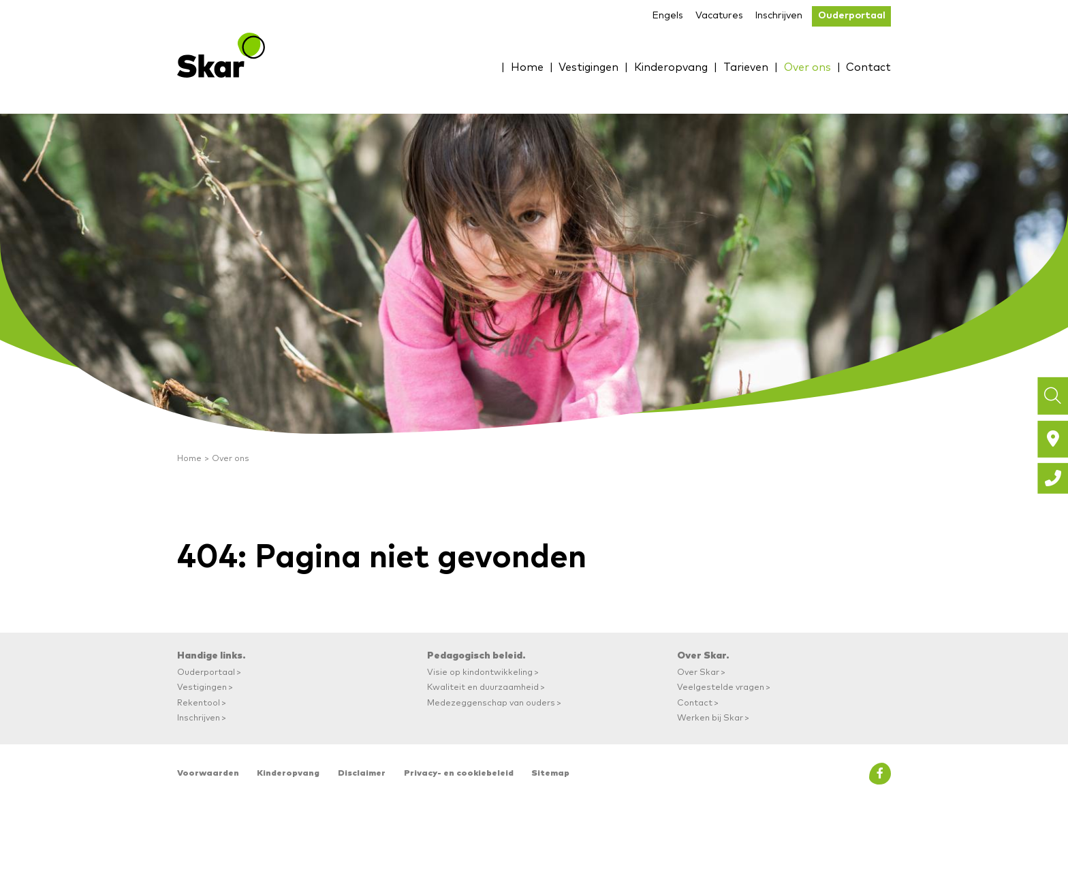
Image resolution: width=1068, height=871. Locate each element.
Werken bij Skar (710, 718)
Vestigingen (571, 67)
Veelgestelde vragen (720, 687)
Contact (867, 67)
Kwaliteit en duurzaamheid (483, 687)
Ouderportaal (851, 15)
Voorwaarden (208, 773)
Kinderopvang (659, 67)
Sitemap (550, 773)
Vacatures (719, 15)
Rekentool (198, 703)
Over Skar (698, 672)
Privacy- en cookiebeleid (459, 773)
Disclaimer (362, 773)
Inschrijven (778, 15)
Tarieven (738, 67)
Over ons (803, 67)
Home (507, 67)
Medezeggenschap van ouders (491, 703)
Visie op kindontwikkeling (480, 672)
